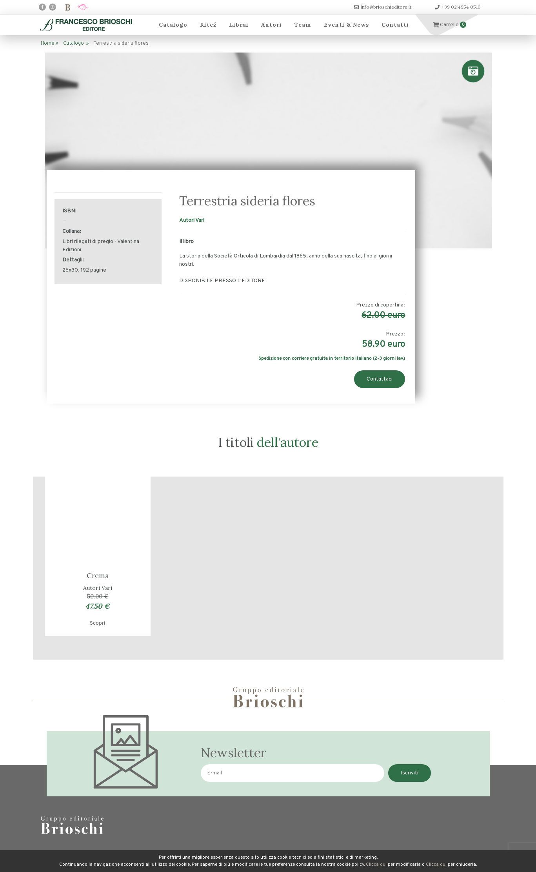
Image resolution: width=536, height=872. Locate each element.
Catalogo (173, 24)
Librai (239, 24)
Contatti (395, 24)
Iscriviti (409, 773)
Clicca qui (376, 864)
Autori (271, 24)
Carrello (450, 25)
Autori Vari (191, 220)
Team (302, 24)
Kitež (208, 24)
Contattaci (379, 379)
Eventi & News (346, 24)
